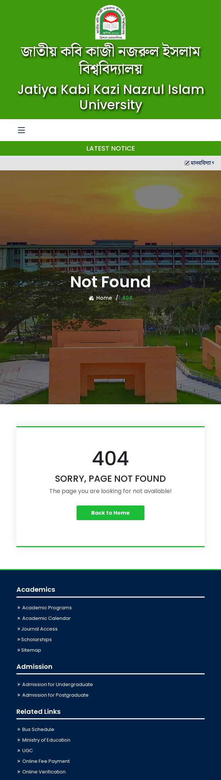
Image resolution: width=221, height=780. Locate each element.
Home (100, 298)
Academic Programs (44, 607)
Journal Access (37, 628)
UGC (24, 750)
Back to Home (110, 512)
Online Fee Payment (43, 761)
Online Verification (41, 771)
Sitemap (28, 650)
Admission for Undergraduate (54, 684)
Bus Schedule (35, 729)
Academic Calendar (43, 618)
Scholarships (34, 639)
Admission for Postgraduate (52, 695)
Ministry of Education (43, 740)
